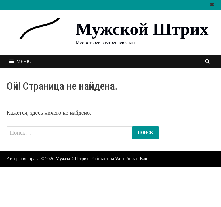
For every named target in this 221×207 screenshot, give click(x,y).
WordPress (125, 158)
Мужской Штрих (142, 29)
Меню (20, 61)
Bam (144, 158)
